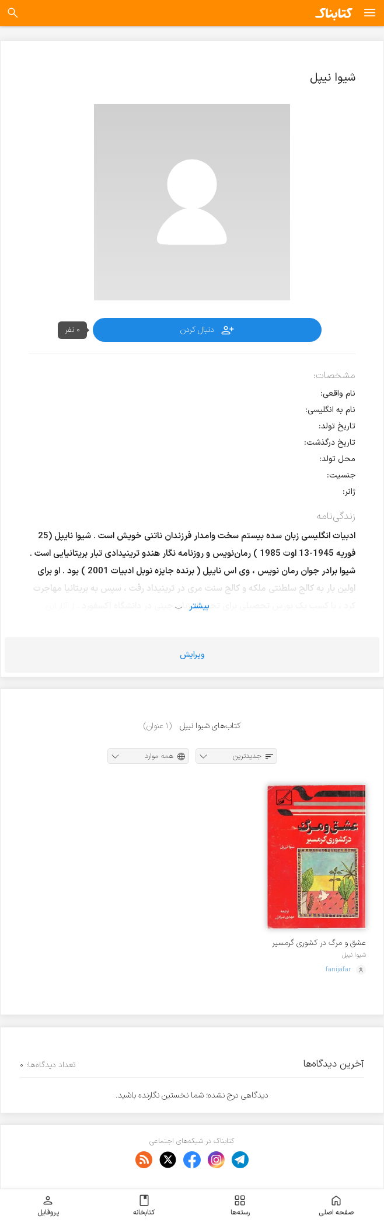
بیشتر (199, 606)
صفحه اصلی (336, 1205)
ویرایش (192, 655)
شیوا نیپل (354, 955)
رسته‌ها (240, 1205)
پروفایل (48, 1205)
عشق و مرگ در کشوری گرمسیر (319, 943)
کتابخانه (144, 1205)
